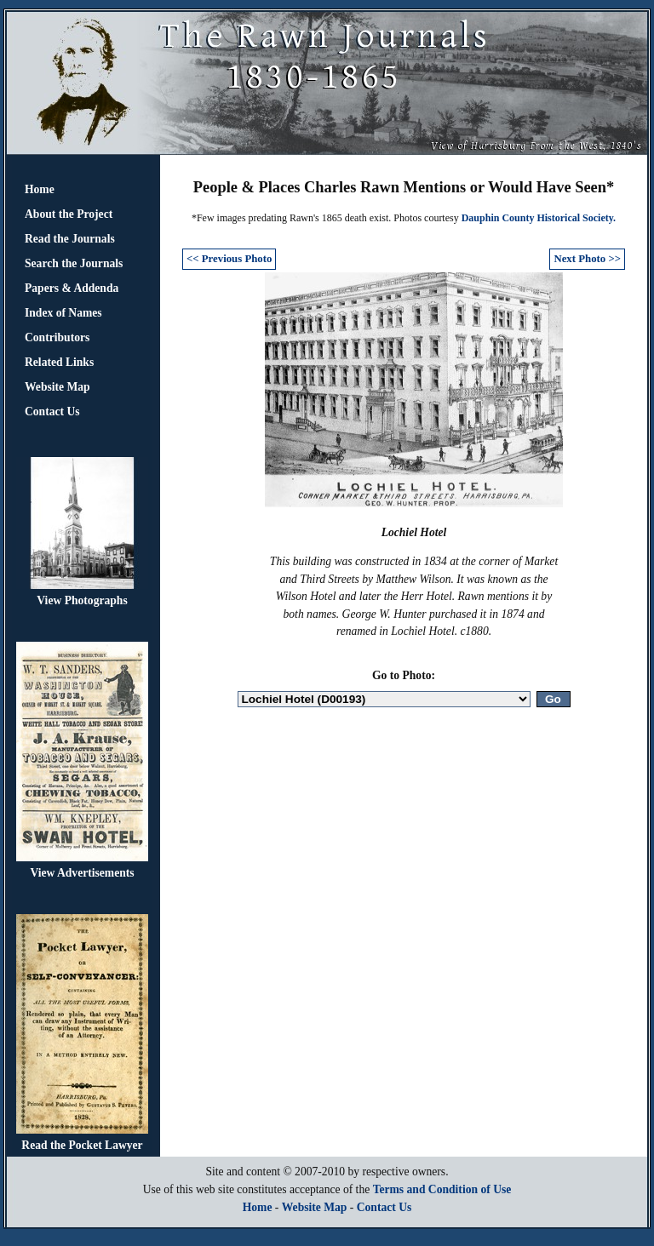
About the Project (68, 214)
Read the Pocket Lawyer (81, 1145)
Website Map (57, 386)
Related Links (59, 362)
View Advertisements (82, 872)
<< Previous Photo (229, 259)
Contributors (57, 337)
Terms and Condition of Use (442, 1189)
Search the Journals (74, 263)
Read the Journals (70, 238)
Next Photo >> (587, 259)
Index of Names (63, 312)
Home (39, 189)
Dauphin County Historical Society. (539, 218)
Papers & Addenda (71, 288)
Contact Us (52, 411)
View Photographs (82, 600)
